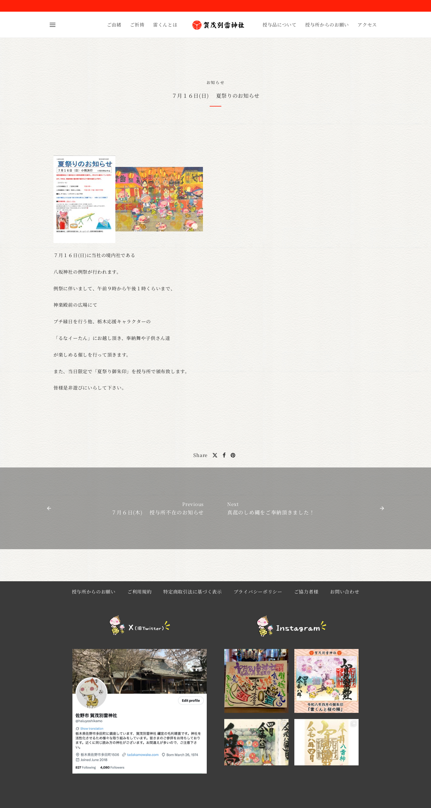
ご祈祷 (137, 24)
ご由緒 (114, 24)
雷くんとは (165, 24)
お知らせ (215, 82)
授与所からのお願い (327, 24)
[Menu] (52, 25)
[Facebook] (224, 455)
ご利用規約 (139, 591)
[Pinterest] (233, 455)
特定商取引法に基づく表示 (192, 591)
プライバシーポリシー (258, 591)
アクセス (367, 24)
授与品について (280, 24)
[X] (215, 455)
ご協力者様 (306, 591)
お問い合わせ (344, 591)
